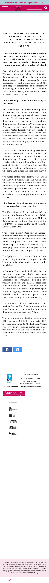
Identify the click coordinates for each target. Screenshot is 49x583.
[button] (24, 580)
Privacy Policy (33, 573)
